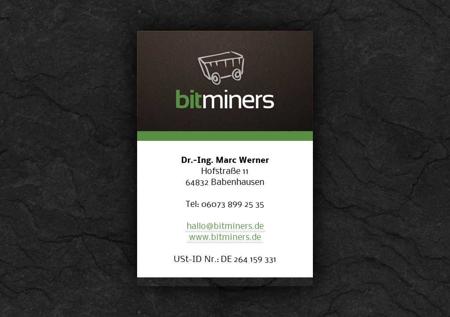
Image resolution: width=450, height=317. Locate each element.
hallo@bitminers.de (225, 226)
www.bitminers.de (225, 237)
